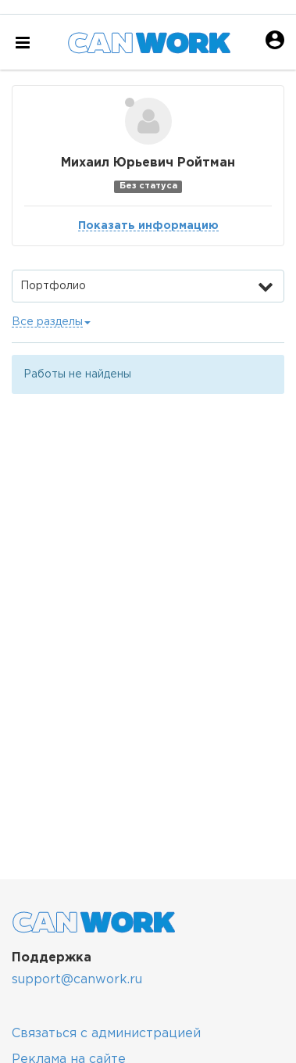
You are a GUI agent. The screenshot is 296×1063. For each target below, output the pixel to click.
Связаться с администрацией (106, 1034)
